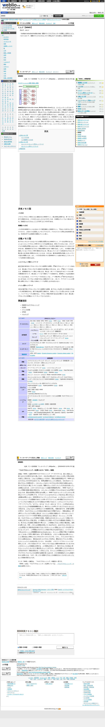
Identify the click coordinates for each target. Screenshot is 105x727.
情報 (35, 522)
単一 (37, 555)
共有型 (47, 404)
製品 (20, 19)
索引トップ (35, 23)
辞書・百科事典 (8, 78)
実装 (53, 478)
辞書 (3, 1)
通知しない (58, 527)
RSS (59, 708)
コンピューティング (62, 107)
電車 (5, 43)
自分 (33, 541)
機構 (37, 506)
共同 (35, 515)
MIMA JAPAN (82, 128)
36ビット (66, 325)
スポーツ (6, 66)
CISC (34, 321)
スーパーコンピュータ (34, 396)
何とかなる (54, 529)
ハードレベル (26, 513)
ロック (47, 504)
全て (3, 35)
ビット (41, 333)
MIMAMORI (81, 130)
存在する (62, 483)
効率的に (33, 492)
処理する (66, 35)
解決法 (72, 532)
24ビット (48, 325)
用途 (39, 478)
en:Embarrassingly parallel (35, 417)
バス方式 (80, 86)
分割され (58, 480)
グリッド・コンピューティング (53, 360)
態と (22, 488)
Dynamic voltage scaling (63, 353)
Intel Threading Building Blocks (42, 412)
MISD (48, 340)
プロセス (43, 374)
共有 (70, 527)
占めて (35, 480)
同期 (43, 377)
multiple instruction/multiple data (31, 33)
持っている (67, 543)
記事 (37, 470)
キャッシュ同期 (29, 532)
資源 (49, 488)
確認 (80, 215)
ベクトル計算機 (56, 396)
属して (31, 485)
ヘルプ (102, 1)
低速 (42, 520)
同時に (31, 536)
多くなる (47, 553)
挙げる (50, 534)
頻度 (42, 553)
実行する (30, 476)
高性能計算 (66, 360)
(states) (39, 353)
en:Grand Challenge (48, 417)
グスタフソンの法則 (44, 370)
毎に (33, 520)
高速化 (68, 520)
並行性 (61, 385)
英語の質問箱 (8, 141)
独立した (70, 474)
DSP (43, 342)
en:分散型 (41, 404)
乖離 (80, 227)
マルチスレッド (55, 494)
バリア (48, 377)
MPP (33, 406)
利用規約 (9, 689)
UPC (53, 414)
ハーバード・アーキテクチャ (44, 323)
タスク (65, 333)
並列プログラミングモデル (49, 383)
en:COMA (35, 404)
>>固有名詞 (36, 592)
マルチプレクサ (49, 347)
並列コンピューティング (54, 19)
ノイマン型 (56, 323)
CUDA (42, 410)
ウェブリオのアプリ (31, 683)
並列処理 (24, 335)
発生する (37, 490)
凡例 (54, 23)
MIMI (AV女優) (82, 142)
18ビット (42, 325)
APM (31, 353)
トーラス (59, 291)
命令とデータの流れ (84, 111)
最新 (57, 543)
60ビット (36, 327)
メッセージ (21, 244)
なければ (45, 515)
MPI (53, 412)
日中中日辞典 (32, 1)
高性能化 (61, 553)
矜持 (80, 235)
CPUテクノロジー (50, 318)
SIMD (44, 340)
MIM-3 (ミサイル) (83, 122)
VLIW (67, 321)
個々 (64, 474)
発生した (21, 543)
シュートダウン (47, 548)
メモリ (71, 518)
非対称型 (34, 400)
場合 (66, 483)
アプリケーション (43, 494)
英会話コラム (8, 137)
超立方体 (21, 266)
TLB (33, 349)
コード (43, 508)
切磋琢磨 (81, 212)
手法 (21, 550)
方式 (70, 35)
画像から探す (29, 685)
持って (38, 541)
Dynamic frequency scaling (49, 353)
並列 (67, 33)
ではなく (61, 529)
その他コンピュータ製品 (39, 19)
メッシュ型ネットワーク (85, 93)
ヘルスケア (7, 62)
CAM (62, 114)
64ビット (42, 327)
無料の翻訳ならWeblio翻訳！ (29, 6)
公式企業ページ (69, 683)
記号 (3, 131)
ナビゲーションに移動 (25, 83)
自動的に (33, 546)
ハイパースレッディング (54, 367)
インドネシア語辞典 (89, 696)
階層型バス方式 (82, 82)
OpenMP (36, 414)
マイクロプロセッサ (35, 342)
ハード (71, 480)
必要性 (72, 508)
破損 (55, 513)
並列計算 (50, 358)
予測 (71, 490)
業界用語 (6, 39)
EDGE (38, 321)
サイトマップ (10, 692)
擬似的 (63, 520)
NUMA (68, 231)
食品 (5, 71)
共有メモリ (66, 117)
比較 (57, 478)
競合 (31, 490)
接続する (57, 555)
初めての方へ (93, 12)
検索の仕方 (10, 685)
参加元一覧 (100, 12)
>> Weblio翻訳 (99, 245)
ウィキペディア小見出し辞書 (30, 458)
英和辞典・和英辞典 (89, 687)
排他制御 (33, 506)
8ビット (68, 323)
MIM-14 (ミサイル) (83, 120)
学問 (5, 55)
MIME (79, 134)
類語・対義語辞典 (12, 1)
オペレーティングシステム (64, 492)
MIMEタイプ (81, 140)
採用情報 (67, 687)
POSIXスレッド (47, 414)
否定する (46, 511)
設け (39, 532)
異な (50, 35)
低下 (61, 508)
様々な (20, 476)
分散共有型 (53, 404)
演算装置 (32, 347)
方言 (5, 75)
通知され (58, 539)
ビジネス (6, 37)
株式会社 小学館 (21, 665)
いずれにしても (44, 550)
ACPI (35, 353)
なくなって (21, 529)
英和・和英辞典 (23, 1)
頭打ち (28, 557)
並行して (61, 35)
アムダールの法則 (33, 370)
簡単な (47, 546)
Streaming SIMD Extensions (39, 589)
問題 (23, 490)
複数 (43, 33)
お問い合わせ (49, 683)
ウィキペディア (25, 72)
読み (34, 543)
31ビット (54, 325)
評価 (67, 508)
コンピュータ (27, 19)
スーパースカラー (53, 333)
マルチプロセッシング (26, 470)
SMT (29, 406)
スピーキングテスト (10, 146)
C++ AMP (49, 408)
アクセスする (60, 490)
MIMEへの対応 (82, 138)
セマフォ (35, 504)
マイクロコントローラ (52, 342)
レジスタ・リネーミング (47, 331)
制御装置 (65, 349)
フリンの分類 (26, 310)
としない (29, 497)
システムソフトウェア (64, 502)
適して (38, 476)
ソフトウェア (25, 506)
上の (50, 518)
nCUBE (70, 273)
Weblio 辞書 (95, 1)
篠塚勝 (81, 224)
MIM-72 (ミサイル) (83, 126)
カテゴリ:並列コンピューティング (55, 419)
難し (45, 492)
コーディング (25, 494)
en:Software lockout (60, 417)
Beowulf (38, 406)
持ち (35, 520)
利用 (53, 488)
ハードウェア (69, 529)
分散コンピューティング (48, 362)
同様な (65, 511)
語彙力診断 (7, 144)
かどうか (66, 490)
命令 (45, 333)
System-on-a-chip (64, 342)
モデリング (25, 117)
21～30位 (93, 209)
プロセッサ (24, 483)
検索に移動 (35, 83)
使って (42, 506)
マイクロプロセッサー (52, 33)
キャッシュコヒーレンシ (34, 377)
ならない (50, 515)
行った (35, 502)
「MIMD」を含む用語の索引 (27, 651)
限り (67, 494)
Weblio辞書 (24, 670)
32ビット (60, 325)
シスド (80, 90)
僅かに (22, 520)
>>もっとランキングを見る (95, 241)
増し (53, 508)
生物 (5, 69)
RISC (63, 321)
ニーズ (44, 478)
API (23, 411)
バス (61, 121)
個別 (31, 522)
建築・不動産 (7, 53)
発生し (35, 513)
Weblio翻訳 (86, 689)
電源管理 (24, 354)
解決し (40, 515)
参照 (31, 474)
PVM (40, 414)
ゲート (59, 504)
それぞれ (46, 476)
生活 (5, 59)
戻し (41, 548)
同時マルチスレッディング (60, 336)
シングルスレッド (63, 497)
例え (38, 513)
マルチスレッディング (46, 336)
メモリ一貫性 (50, 589)
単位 (62, 522)
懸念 (80, 238)
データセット (58, 476)
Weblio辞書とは (11, 683)
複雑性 (48, 508)
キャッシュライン (25, 541)
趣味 (5, 64)
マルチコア (25, 314)
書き (25, 539)
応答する (38, 546)
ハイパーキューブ (58, 124)
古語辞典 (49, 1)
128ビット (49, 327)
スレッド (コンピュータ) (34, 383)
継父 (80, 221)
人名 (5, 73)
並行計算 (30, 419)
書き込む (25, 536)
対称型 (29, 400)
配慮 (21, 497)
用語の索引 (42, 23)
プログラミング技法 (43, 529)
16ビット (36, 325)
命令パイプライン (45, 329)
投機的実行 (58, 331)
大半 (30, 480)
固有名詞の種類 (13, 19)
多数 (43, 555)
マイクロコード (57, 349)
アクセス (65, 506)
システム (67, 553)
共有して (45, 525)
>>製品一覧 (43, 592)
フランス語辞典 (88, 694)
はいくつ (21, 534)
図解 (79, 106)
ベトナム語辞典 (88, 699)
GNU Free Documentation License (47, 667)
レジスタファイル (47, 349)
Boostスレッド (42, 408)
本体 (50, 520)
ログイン (86, 1)
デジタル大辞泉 (25, 23)
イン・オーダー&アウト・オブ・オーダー (62, 329)
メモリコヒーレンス (38, 379)
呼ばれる (68, 504)
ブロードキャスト (46, 536)
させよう (63, 550)
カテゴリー (56, 72)
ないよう (71, 506)
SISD (41, 340)
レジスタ (67, 347)
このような (35, 478)
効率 (55, 488)
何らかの (22, 532)
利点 (41, 511)
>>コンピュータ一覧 (52, 592)
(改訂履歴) (39, 668)
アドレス (63, 536)
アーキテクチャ (24, 324)
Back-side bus (40, 347)
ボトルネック (38, 219)
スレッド (34, 337)
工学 (5, 50)
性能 (57, 508)
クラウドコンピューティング (36, 360)
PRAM (48, 374)
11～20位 (86, 209)
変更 (23, 527)
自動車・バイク (8, 46)
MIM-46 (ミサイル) (83, 124)
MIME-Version (82, 136)
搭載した (63, 33)
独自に (31, 502)
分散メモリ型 (82, 96)
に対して (65, 476)
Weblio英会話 (8, 139)
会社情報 (67, 685)
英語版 (50, 320)
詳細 (19, 474)
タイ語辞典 (86, 697)
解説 (52, 470)
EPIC (42, 321)
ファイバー (37, 374)
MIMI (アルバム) (82, 145)
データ (55, 35)
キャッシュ (38, 349)
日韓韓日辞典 (41, 1)
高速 (68, 518)
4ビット (62, 323)
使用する (58, 548)
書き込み (32, 527)
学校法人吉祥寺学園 (84, 229)
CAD (59, 114)
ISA (31, 321)
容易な (62, 478)
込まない (29, 539)
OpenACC (57, 412)
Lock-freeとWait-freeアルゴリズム (37, 393)
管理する (38, 492)
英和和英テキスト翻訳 (27, 631)
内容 (61, 543)
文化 (5, 57)
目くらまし (82, 218)
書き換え (67, 522)
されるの (65, 485)
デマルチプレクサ (59, 347)
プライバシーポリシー (13, 690)
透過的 (34, 499)
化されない (63, 494)
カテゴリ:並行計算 (39, 419)
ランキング (49, 23)
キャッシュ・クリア (65, 515)
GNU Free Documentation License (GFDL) (40, 672)
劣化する (35, 550)
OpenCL (63, 412)
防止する (22, 508)
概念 (80, 232)
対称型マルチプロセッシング (29, 221)
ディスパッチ (58, 485)
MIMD (53, 340)
